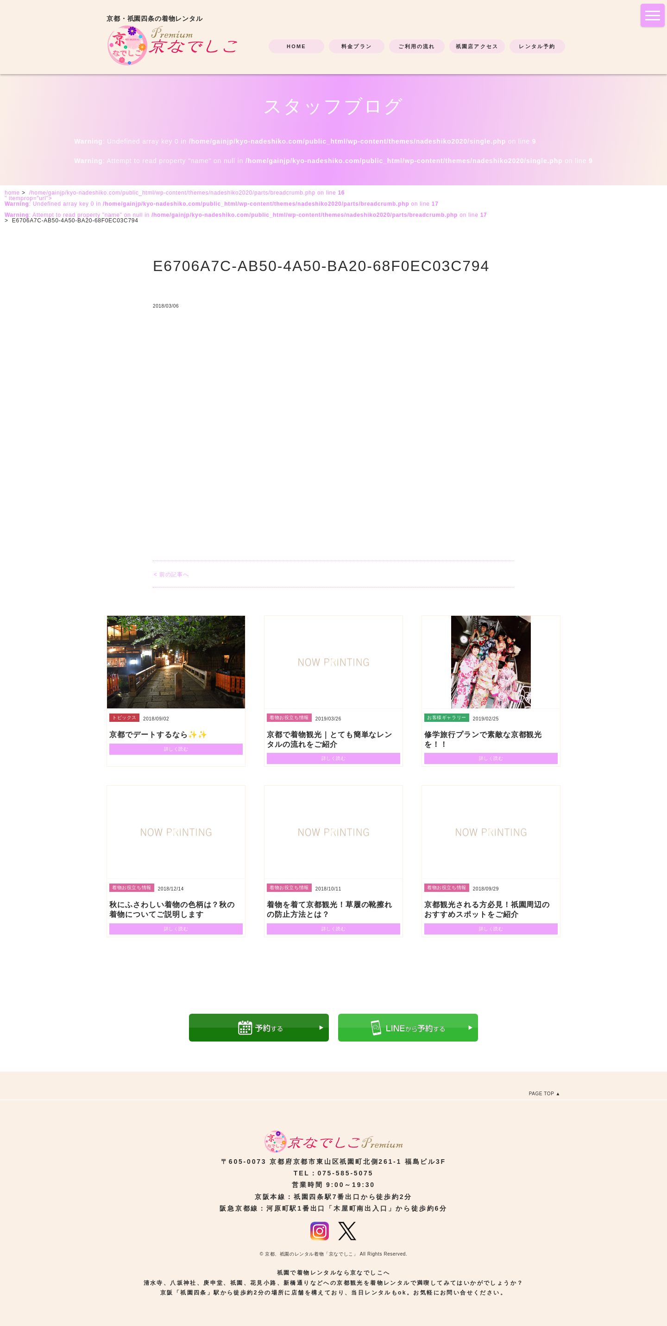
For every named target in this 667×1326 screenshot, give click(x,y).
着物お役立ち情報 (289, 717)
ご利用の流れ (416, 46)
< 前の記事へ (171, 574)
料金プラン (356, 46)
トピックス (124, 717)
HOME (296, 46)
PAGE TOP (541, 1093)
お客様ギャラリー (446, 717)
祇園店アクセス (477, 46)
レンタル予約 (537, 46)
